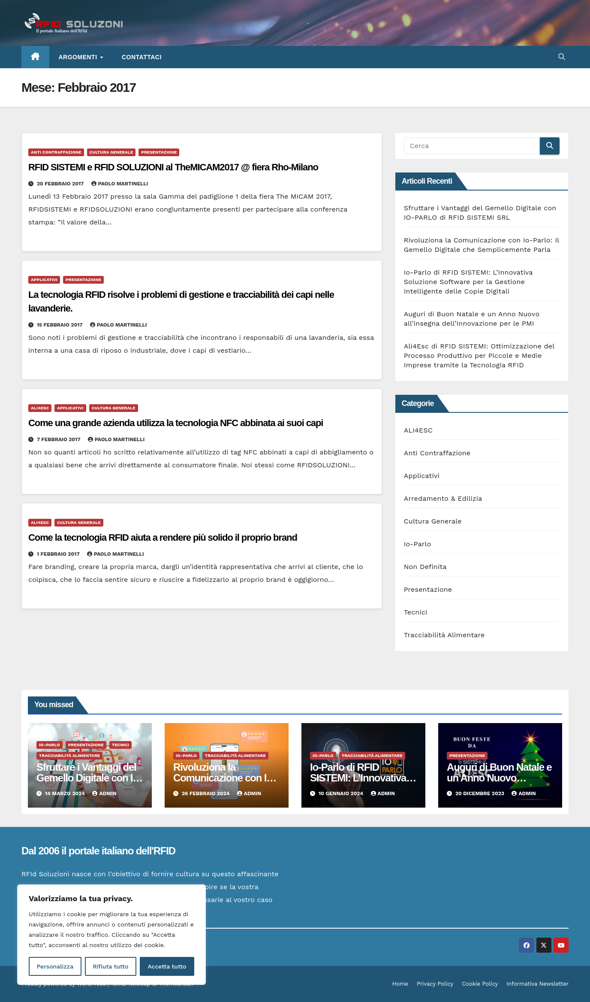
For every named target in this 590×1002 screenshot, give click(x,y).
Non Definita (425, 567)
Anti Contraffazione (56, 152)
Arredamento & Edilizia (443, 498)
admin (104, 793)
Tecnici (415, 612)
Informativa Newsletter (537, 984)
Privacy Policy (435, 984)
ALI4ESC (40, 408)
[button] (561, 57)
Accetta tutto (167, 966)
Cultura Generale (111, 152)
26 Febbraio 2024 (206, 793)
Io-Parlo (417, 544)
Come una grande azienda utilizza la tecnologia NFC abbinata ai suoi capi (175, 423)
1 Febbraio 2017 (59, 554)
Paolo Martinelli (119, 184)
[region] (111, 934)
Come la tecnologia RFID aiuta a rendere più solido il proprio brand (162, 537)
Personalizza (54, 966)
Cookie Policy (480, 984)
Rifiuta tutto (110, 966)
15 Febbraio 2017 (60, 325)
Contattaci (142, 57)
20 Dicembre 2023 (480, 793)
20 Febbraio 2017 (61, 184)
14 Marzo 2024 (66, 793)
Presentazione (159, 152)
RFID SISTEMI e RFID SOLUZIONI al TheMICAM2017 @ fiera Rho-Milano (173, 167)
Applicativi (44, 279)
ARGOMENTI (79, 57)
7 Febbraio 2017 (59, 439)
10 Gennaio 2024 (342, 793)
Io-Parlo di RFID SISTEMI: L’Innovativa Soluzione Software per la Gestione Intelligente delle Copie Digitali (468, 281)
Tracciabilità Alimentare (444, 635)
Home (400, 984)
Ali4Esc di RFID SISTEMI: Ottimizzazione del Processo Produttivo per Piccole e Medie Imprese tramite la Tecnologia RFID (479, 355)
